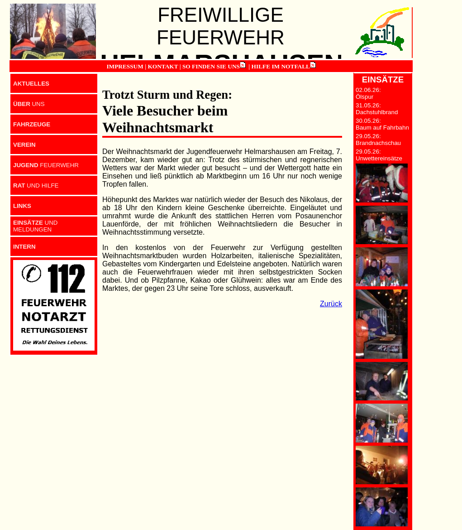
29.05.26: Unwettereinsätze (379, 155)
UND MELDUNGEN (35, 226)
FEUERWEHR (46, 165)
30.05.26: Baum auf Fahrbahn (382, 124)
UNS (29, 104)
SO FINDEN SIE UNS (211, 66)
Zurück (331, 304)
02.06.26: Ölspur (368, 93)
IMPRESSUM (124, 66)
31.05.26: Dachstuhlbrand (377, 109)
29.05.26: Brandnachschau (378, 139)
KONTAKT (163, 66)
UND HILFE (35, 185)
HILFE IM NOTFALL (281, 66)
